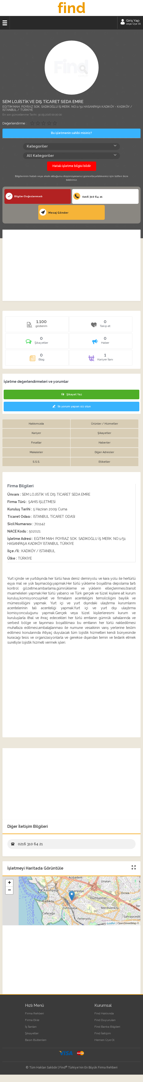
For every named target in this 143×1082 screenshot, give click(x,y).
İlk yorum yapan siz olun (71, 406)
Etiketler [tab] (104, 461)
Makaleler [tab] (36, 452)
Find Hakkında (104, 1013)
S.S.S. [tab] (36, 461)
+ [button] (9, 883)
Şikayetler (32, 1033)
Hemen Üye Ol (104, 1040)
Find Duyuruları (105, 1020)
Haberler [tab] (104, 442)
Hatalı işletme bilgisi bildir (71, 166)
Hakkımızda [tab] (36, 423)
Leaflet (111, 923)
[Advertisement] (71, 265)
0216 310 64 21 (88, 196)
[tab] (37, 342)
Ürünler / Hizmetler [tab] (104, 423)
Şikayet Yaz (71, 394)
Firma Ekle (32, 1020)
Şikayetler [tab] (104, 433)
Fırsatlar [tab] (36, 442)
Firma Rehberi (34, 1013)
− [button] (9, 890)
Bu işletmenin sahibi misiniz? (71, 133)
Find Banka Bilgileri (107, 1026)
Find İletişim (102, 1033)
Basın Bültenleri (35, 1040)
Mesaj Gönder (53, 212)
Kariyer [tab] (36, 433)
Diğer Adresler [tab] (104, 452)
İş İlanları (31, 1026)
